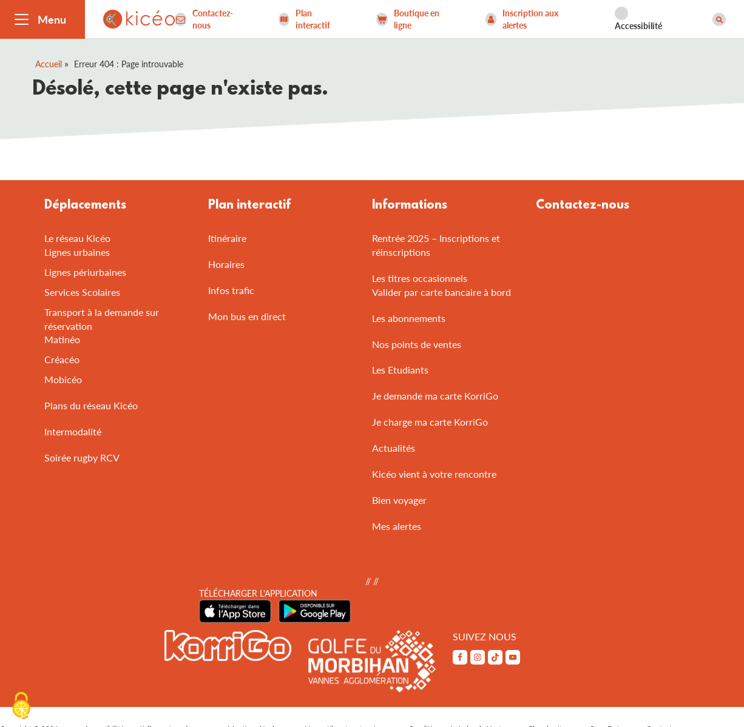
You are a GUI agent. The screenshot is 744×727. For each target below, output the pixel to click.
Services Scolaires (82, 292)
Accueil (48, 64)
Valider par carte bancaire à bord (441, 292)
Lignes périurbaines (85, 272)
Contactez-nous (582, 205)
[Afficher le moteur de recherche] (719, 19)
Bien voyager (399, 500)
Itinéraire (227, 238)
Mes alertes (396, 526)
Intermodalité (72, 431)
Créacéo (61, 359)
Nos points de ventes (416, 344)
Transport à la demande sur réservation (101, 319)
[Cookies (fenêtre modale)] (21, 706)
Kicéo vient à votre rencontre (434, 474)
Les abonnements (408, 318)
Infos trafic (231, 290)
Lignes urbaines (77, 252)
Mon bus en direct (247, 316)
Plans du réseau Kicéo (91, 405)
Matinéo (62, 339)
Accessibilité (638, 26)
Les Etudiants (400, 369)
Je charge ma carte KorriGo (430, 421)
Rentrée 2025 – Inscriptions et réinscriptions (436, 245)
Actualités (393, 448)
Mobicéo (63, 379)
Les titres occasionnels (419, 278)
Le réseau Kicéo (77, 238)
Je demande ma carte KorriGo (435, 395)
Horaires (226, 264)
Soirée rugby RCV (82, 457)
